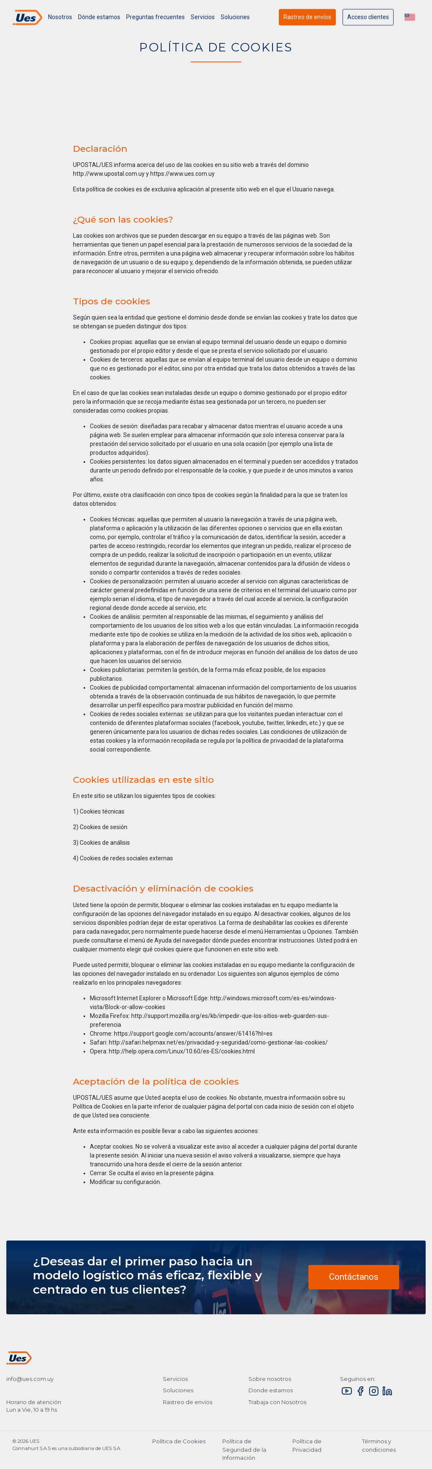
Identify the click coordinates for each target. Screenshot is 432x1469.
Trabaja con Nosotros (277, 1402)
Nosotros (60, 19)
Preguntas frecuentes (155, 19)
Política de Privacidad (306, 1445)
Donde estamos (270, 1390)
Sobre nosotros (269, 1378)
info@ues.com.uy (30, 1378)
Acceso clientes (368, 19)
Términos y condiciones (379, 1445)
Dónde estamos (99, 19)
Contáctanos (353, 1277)
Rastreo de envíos (307, 19)
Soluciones (178, 1390)
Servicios (203, 19)
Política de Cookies (178, 1441)
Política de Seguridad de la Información (244, 1449)
